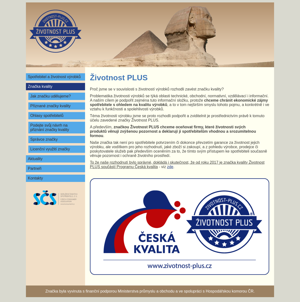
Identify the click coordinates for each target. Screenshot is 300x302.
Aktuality (35, 159)
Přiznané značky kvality (50, 106)
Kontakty (35, 178)
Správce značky (44, 139)
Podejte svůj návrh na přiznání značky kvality (49, 127)
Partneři (34, 168)
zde (170, 167)
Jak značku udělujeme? (50, 96)
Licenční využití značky (50, 149)
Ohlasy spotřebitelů (46, 116)
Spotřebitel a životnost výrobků (54, 77)
